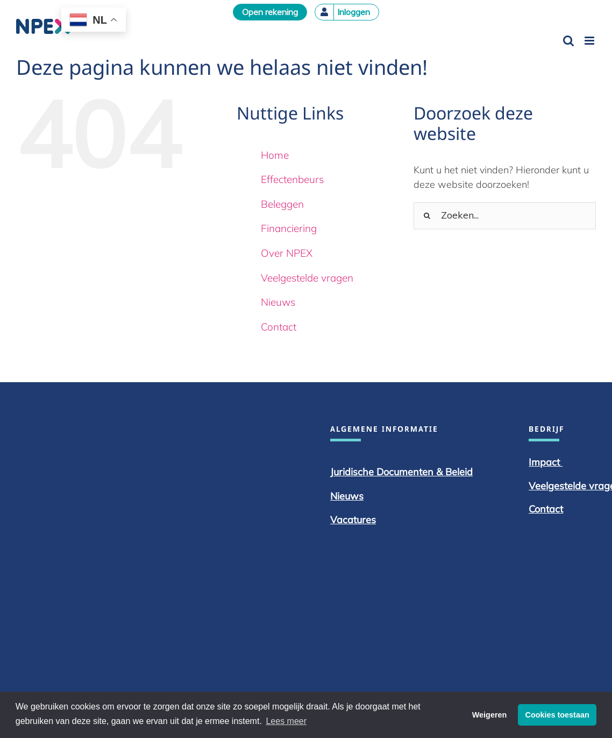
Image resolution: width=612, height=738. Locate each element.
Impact (546, 462)
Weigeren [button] (489, 715)
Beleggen (282, 204)
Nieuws (278, 302)
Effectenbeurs (292, 179)
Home (275, 155)
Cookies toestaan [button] (557, 715)
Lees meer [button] (286, 721)
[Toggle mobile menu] (590, 40)
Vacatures (353, 520)
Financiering (289, 228)
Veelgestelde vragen (307, 277)
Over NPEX (286, 253)
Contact (278, 326)
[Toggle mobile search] (568, 40)
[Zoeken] (427, 215)
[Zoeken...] (505, 215)
